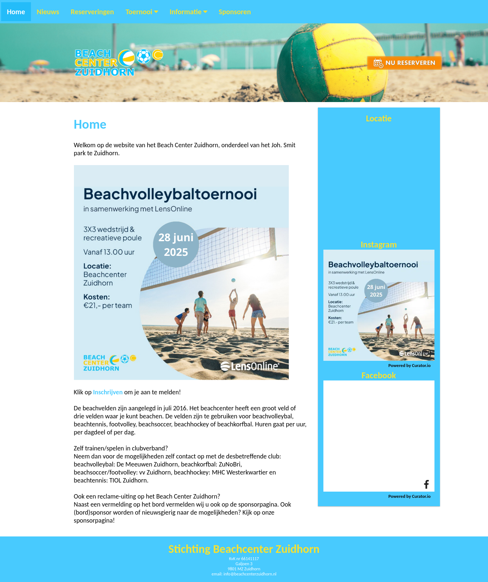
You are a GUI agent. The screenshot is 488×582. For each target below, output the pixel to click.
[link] (426, 353)
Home (16, 11)
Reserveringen (92, 11)
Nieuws (48, 11)
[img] (378, 305)
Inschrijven (107, 392)
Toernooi (142, 11)
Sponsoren (235, 11)
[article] (378, 305)
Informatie (188, 11)
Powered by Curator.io (410, 365)
